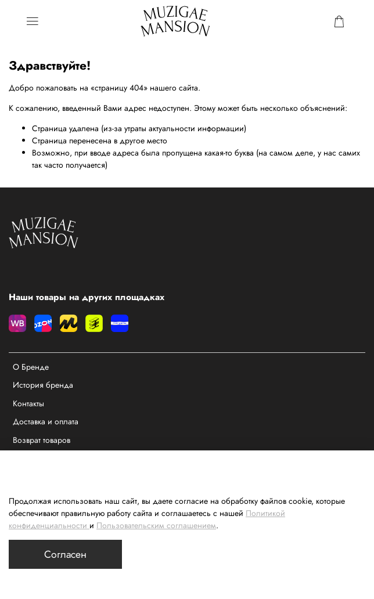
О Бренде (31, 367)
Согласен (65, 554)
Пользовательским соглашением (156, 525)
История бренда (43, 385)
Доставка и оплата (45, 421)
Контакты (28, 403)
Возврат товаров (41, 440)
